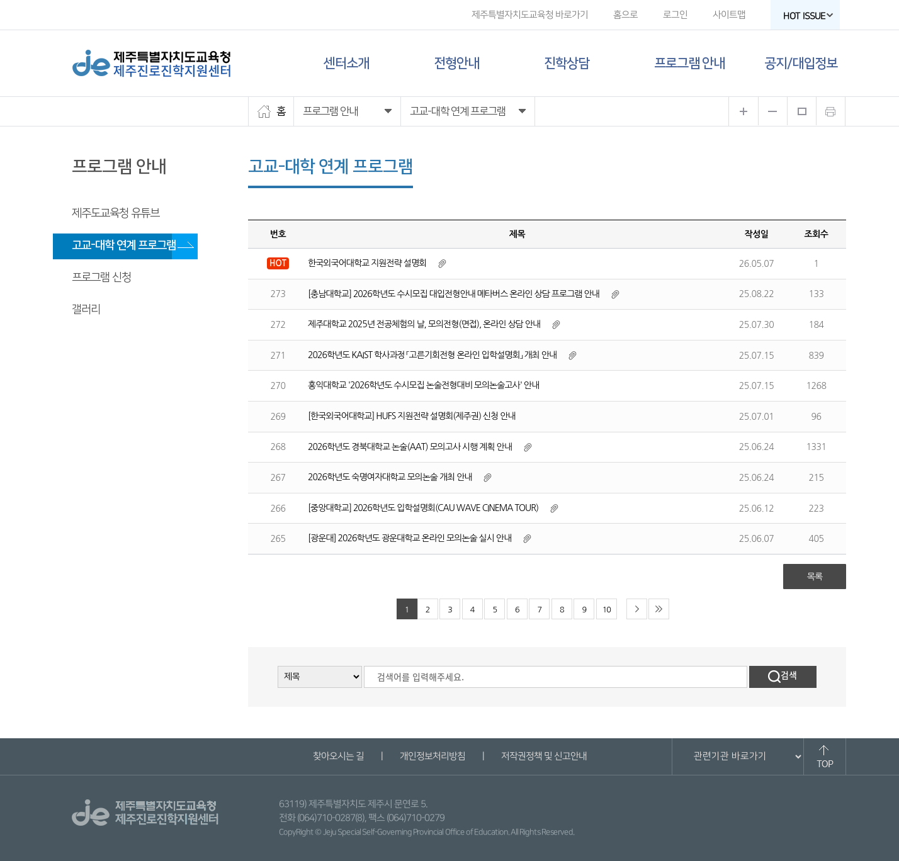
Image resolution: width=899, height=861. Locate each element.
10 (606, 609)
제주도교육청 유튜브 (115, 213)
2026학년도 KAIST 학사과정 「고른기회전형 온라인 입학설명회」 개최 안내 (432, 355)
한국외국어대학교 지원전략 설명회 (367, 263)
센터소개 (346, 63)
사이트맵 (729, 14)
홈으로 (625, 14)
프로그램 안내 (689, 63)
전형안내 (456, 63)
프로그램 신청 (101, 277)
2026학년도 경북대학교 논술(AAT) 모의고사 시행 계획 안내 (410, 446)
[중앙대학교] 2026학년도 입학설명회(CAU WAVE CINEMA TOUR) (423, 508)
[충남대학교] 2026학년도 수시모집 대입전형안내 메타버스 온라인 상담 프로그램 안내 (453, 294)
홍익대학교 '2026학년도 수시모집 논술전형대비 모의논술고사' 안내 (423, 385)
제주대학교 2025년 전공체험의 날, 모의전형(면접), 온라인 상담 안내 (424, 324)
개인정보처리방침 (432, 756)
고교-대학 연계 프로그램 (124, 245)
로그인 (675, 14)
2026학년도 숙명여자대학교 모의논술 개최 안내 (390, 477)
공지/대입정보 (800, 63)
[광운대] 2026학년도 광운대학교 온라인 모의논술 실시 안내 (409, 538)
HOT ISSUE (808, 16)
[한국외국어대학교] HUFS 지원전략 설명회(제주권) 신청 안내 (411, 416)
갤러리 (86, 309)
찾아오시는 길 (337, 756)
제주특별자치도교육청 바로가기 (530, 14)
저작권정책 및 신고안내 (543, 756)
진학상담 (566, 63)
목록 (814, 576)
